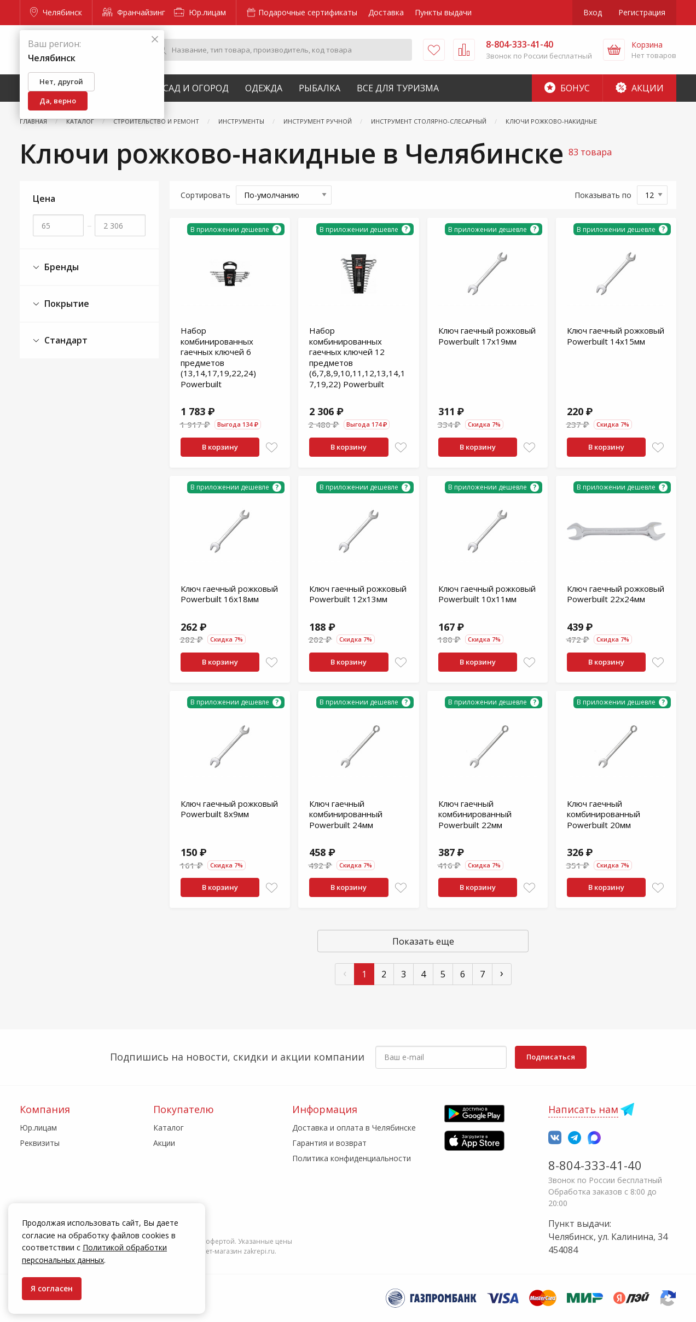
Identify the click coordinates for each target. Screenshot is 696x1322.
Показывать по (603, 195)
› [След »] (501, 972)
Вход (592, 12)
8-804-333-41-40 (595, 1165)
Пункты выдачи (443, 12)
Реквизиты (40, 1143)
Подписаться (550, 1057)
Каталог (168, 1127)
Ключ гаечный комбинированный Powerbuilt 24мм (345, 814)
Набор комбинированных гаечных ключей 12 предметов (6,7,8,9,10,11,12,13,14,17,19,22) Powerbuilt (357, 357)
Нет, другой (61, 81)
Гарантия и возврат (329, 1143)
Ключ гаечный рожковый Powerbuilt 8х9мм (229, 809)
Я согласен (52, 1288)
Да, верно (57, 101)
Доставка (386, 12)
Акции (640, 88)
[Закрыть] (154, 39)
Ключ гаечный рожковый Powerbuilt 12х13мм (358, 594)
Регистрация (641, 12)
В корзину (220, 447)
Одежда (263, 88)
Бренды (56, 267)
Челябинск (56, 12)
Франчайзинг (133, 12)
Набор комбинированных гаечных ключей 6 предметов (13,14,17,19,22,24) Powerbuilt (218, 357)
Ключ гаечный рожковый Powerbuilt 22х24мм (615, 594)
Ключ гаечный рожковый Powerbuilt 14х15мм (615, 336)
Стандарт (60, 340)
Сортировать (205, 195)
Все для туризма (398, 88)
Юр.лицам (200, 12)
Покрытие (61, 304)
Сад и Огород (196, 88)
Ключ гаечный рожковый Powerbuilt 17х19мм (487, 336)
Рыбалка (319, 88)
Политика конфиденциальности (351, 1158)
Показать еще (423, 941)
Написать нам (583, 1109)
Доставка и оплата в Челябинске (354, 1127)
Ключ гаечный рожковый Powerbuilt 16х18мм (229, 594)
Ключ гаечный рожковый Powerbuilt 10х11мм (487, 594)
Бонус (567, 88)
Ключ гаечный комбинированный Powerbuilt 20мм (603, 814)
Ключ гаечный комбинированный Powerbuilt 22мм (475, 814)
